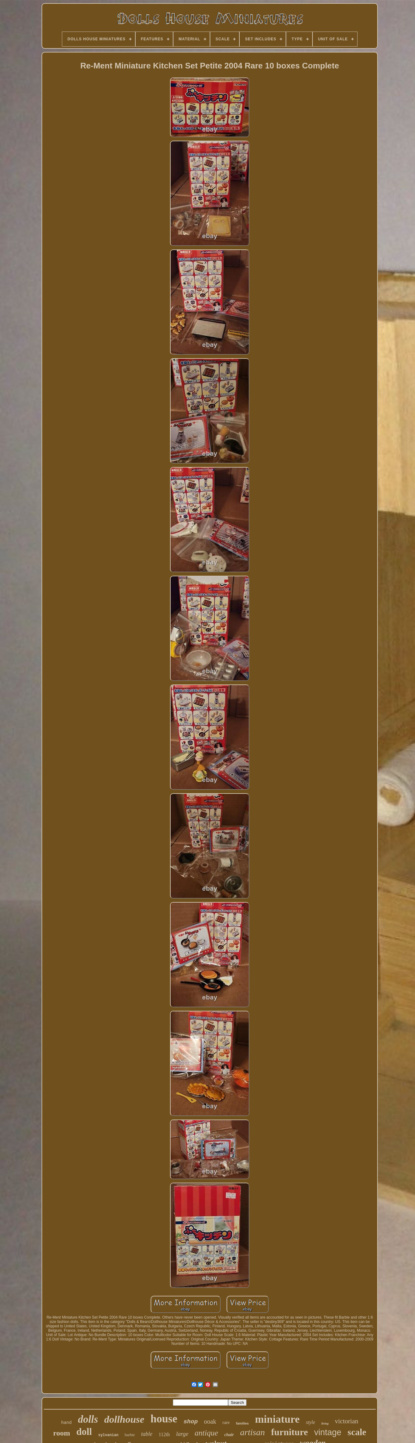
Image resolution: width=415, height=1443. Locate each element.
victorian (346, 1421)
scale (357, 1432)
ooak (210, 1421)
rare (226, 1422)
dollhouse (124, 1419)
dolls (88, 1419)
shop (190, 1421)
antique (206, 1433)
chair (229, 1434)
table (146, 1434)
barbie (130, 1434)
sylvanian (108, 1435)
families (242, 1423)
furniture (289, 1432)
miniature (277, 1419)
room (61, 1433)
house (164, 1419)
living (324, 1423)
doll (84, 1431)
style (310, 1422)
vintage (327, 1432)
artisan (252, 1432)
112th (164, 1434)
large (182, 1433)
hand (66, 1422)
